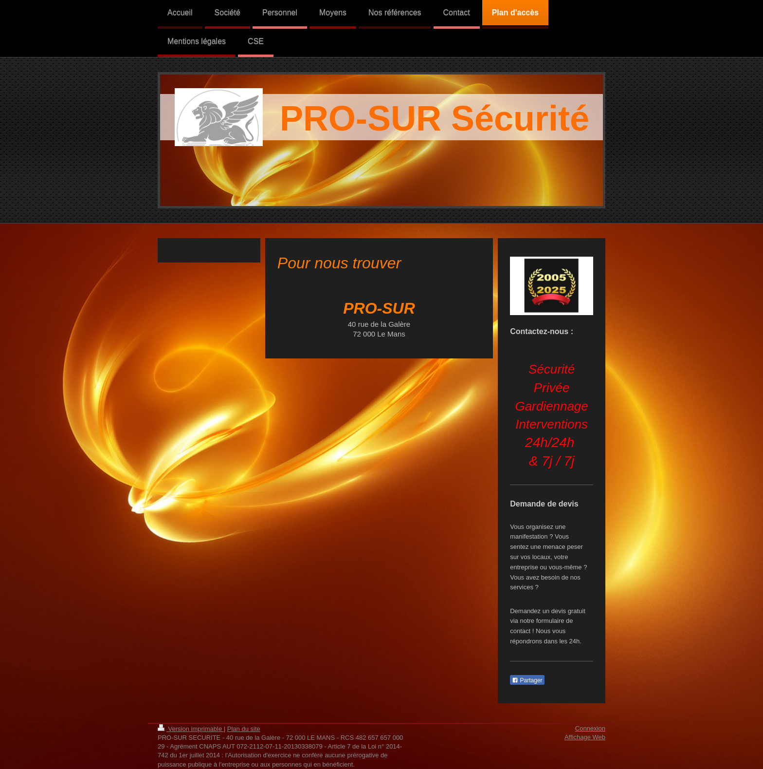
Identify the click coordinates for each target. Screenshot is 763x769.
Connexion (590, 728)
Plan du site (243, 728)
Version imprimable (191, 728)
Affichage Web (584, 737)
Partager (527, 680)
